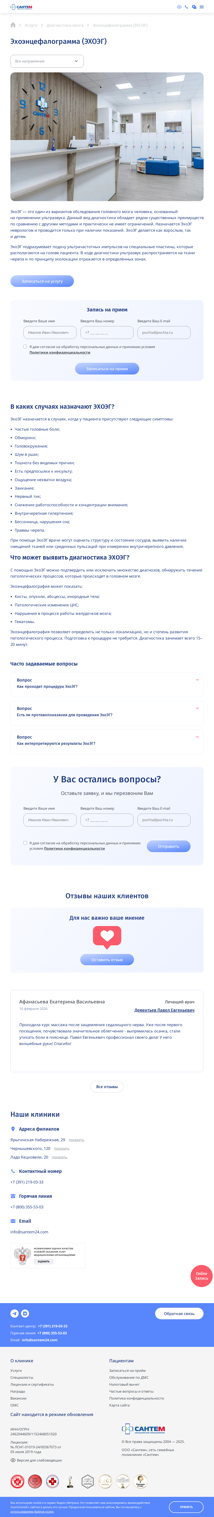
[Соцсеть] (14, 1313)
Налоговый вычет (124, 1384)
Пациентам (121, 1361)
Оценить (43, 1261)
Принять (186, 1507)
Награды (17, 1391)
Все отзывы (107, 1086)
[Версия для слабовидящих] (179, 7)
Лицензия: (19, 1442)
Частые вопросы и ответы (131, 1391)
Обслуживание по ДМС (129, 1377)
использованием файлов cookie (32, 1512)
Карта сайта (119, 1405)
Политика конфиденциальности (136, 1398)
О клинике (21, 1361)
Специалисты (21, 1377)
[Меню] (202, 7)
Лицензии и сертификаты (32, 1384)
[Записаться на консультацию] (195, 7)
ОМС (14, 1405)
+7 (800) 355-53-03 (26, 1206)
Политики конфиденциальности (59, 352)
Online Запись (201, 1276)
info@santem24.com (29, 1231)
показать (76, 1139)
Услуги (16, 1370)
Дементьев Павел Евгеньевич (164, 1010)
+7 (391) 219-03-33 (26, 1182)
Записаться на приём (127, 1370)
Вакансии (18, 1398)
